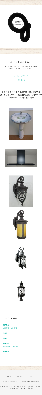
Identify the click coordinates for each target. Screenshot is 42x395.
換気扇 (5, 333)
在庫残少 (6, 351)
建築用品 (15, 346)
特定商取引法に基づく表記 (30, 381)
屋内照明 (14, 328)
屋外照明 (6, 328)
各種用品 (6, 343)
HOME (9, 376)
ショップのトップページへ (21, 76)
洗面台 (5, 338)
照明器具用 (6, 346)
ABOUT (19, 376)
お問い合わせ (21, 80)
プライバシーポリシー (10, 381)
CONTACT (31, 376)
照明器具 (6, 325)
